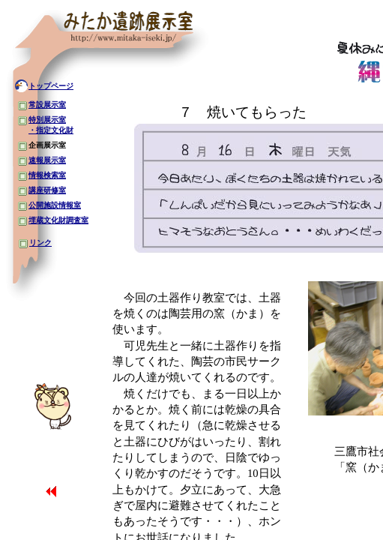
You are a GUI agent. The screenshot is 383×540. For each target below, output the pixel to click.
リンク (40, 242)
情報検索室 (47, 175)
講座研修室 (47, 190)
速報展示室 (47, 160)
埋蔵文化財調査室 (58, 220)
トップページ (50, 86)
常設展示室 (47, 104)
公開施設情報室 (54, 205)
